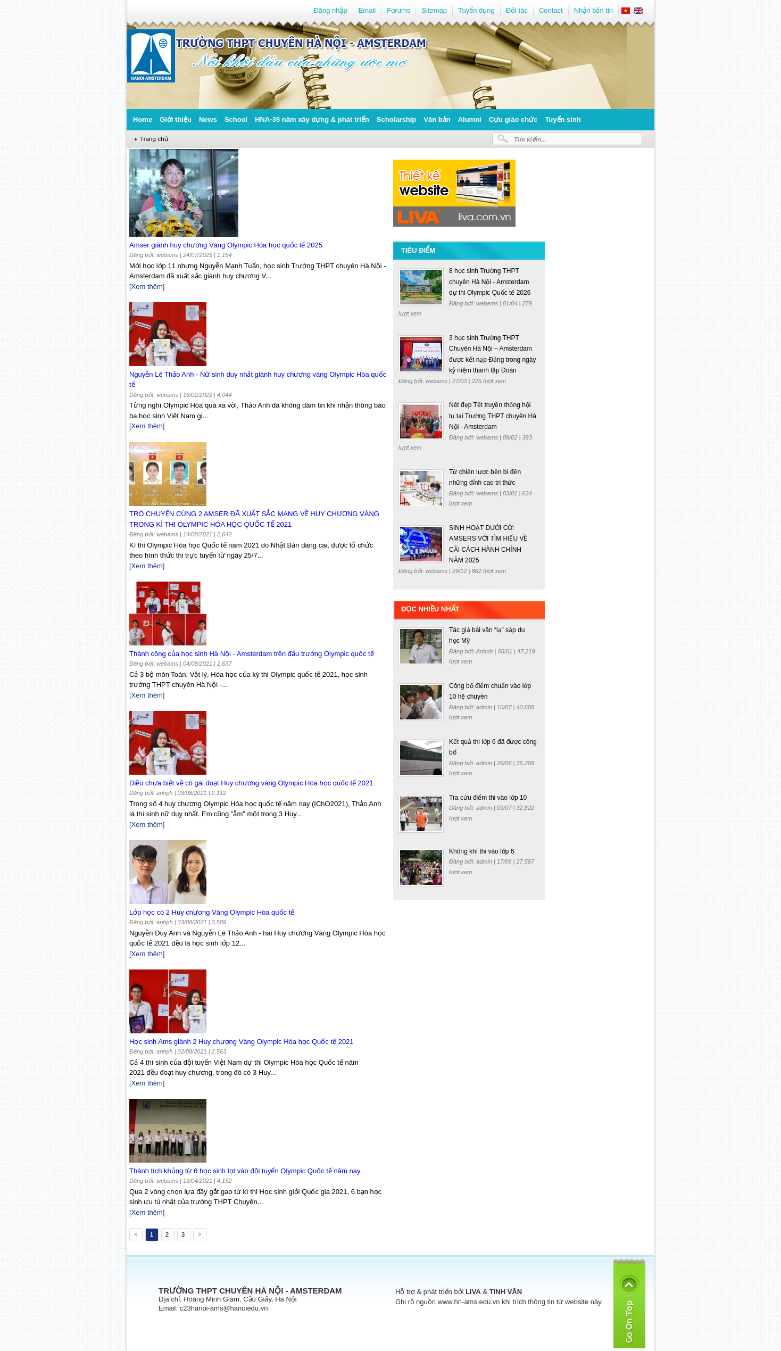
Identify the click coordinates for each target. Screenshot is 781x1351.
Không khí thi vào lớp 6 (481, 851)
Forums (398, 10)
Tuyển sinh (562, 119)
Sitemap (434, 10)
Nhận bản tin (593, 10)
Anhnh (485, 651)
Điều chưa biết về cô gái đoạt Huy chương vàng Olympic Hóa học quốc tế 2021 (251, 783)
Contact (551, 10)
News (208, 119)
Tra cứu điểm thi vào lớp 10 (488, 797)
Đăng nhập (330, 10)
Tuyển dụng (476, 10)
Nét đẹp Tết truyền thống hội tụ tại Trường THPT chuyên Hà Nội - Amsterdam (492, 415)
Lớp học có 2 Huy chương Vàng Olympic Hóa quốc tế (211, 912)
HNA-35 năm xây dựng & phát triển (312, 119)
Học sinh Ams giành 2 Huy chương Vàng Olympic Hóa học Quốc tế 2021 (241, 1042)
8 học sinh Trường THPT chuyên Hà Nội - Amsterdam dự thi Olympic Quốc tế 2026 (489, 281)
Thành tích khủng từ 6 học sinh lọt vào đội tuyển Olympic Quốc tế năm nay (244, 1171)
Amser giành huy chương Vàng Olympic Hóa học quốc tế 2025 (225, 245)
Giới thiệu (176, 119)
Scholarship (396, 119)
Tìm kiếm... (530, 139)
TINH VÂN (505, 1292)
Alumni (469, 119)
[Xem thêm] (146, 287)
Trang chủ (154, 138)
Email (367, 10)
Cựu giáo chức (513, 119)
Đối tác (517, 10)
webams (488, 303)
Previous (135, 1236)
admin (485, 707)
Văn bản (436, 119)
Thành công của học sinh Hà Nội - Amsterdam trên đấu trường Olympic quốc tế (251, 654)
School (236, 119)
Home (142, 119)
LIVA (473, 1292)
